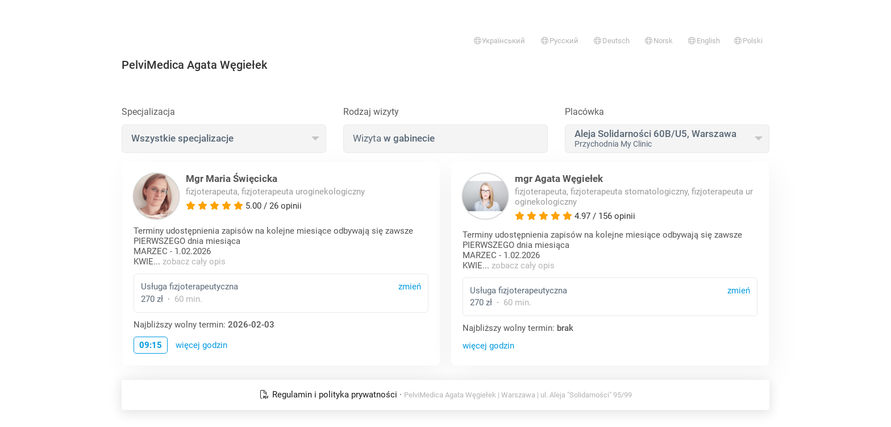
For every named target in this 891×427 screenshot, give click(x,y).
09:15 (150, 345)
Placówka (584, 111)
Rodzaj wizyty (371, 111)
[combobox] (224, 139)
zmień (409, 286)
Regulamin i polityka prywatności (329, 394)
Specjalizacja (148, 111)
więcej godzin (201, 345)
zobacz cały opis (194, 261)
